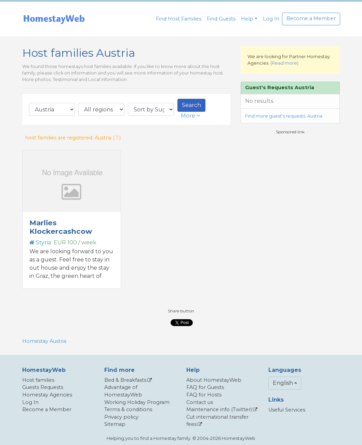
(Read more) (284, 63)
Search (191, 105)
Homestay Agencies (47, 395)
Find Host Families (178, 19)
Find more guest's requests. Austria (283, 116)
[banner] (54, 19)
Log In (271, 19)
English (283, 383)
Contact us (199, 402)
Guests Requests (42, 387)
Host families (38, 380)
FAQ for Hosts (204, 395)
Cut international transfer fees (217, 421)
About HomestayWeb (213, 380)
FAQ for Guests (205, 387)
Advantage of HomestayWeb (123, 391)
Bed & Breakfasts (125, 380)
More (190, 115)
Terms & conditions (128, 409)
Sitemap (114, 424)
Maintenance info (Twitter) (219, 409)
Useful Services (286, 410)
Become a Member (311, 18)
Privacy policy (121, 417)
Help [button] (247, 19)
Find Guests (221, 19)
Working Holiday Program (137, 402)
